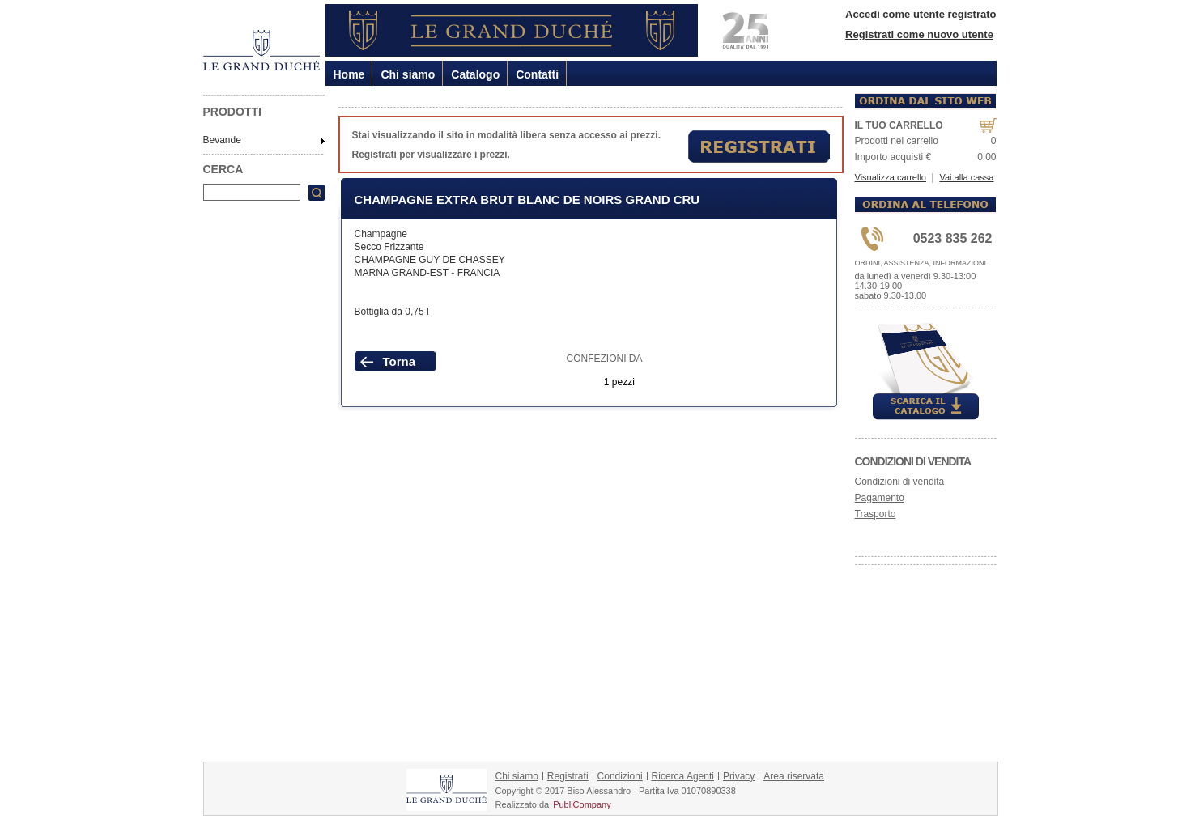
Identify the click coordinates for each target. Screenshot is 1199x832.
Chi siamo (408, 74)
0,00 (986, 157)
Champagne (381, 234)
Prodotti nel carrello (896, 140)
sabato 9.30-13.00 (891, 295)
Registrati (568, 776)
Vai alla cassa (966, 177)
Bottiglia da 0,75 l (392, 311)
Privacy (739, 776)
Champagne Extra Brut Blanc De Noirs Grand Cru (527, 199)
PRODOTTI (232, 111)
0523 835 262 (953, 238)
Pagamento (879, 497)
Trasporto (875, 514)
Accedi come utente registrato (920, 14)
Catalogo (475, 74)
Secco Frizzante (389, 247)
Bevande (222, 140)
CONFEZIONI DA (605, 358)
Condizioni (620, 776)
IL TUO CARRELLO (899, 125)
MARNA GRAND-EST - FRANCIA (427, 272)
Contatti (537, 74)
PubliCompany (582, 804)
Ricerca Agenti (683, 776)
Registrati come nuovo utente (919, 34)
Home (349, 74)
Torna (399, 361)
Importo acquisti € (893, 157)
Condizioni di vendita (913, 461)
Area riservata (793, 776)
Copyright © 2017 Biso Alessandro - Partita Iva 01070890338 (615, 791)
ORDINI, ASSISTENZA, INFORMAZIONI (921, 263)
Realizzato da (522, 804)
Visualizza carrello (890, 177)
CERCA (223, 169)
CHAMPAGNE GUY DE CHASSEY (430, 259)
